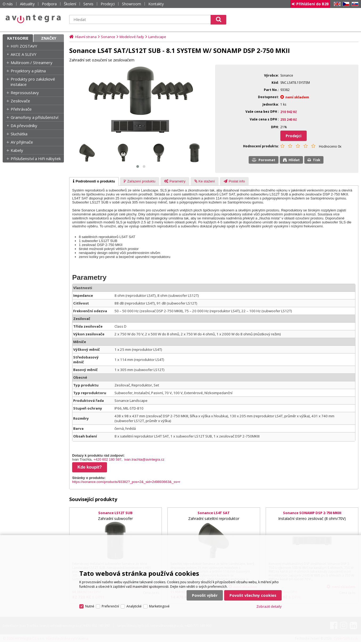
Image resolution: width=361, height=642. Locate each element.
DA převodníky (24, 125)
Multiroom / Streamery (31, 62)
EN (336, 4)
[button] (137, 166)
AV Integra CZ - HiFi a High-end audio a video (33, 19)
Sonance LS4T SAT (214, 512)
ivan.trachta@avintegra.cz (144, 459)
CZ (345, 4)
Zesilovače (20, 100)
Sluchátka (19, 133)
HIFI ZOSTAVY (24, 46)
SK (354, 4)
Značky (48, 38)
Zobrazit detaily (269, 606)
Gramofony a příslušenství (34, 117)
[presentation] (93, 181)
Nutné (89, 606)
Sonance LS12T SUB (115, 512)
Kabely (17, 150)
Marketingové (159, 606)
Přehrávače (21, 109)
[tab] (94, 181)
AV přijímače (22, 142)
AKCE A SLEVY (23, 54)
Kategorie (17, 38)
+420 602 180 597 (107, 459)
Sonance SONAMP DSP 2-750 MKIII (312, 512)
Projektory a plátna (28, 70)
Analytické (134, 606)
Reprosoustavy (25, 92)
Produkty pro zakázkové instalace (33, 81)
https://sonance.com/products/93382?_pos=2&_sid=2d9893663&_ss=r (126, 482)
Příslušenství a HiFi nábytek (36, 158)
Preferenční (110, 606)
